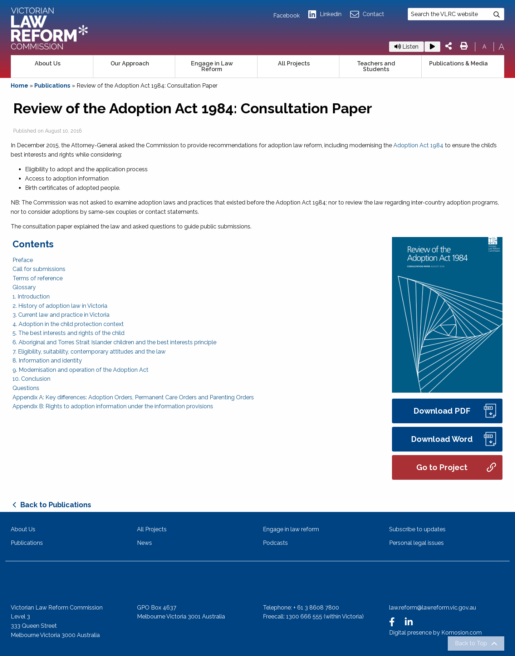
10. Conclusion (31, 378)
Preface (23, 260)
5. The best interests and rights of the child (68, 333)
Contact (367, 14)
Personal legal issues (416, 542)
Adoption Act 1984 (418, 145)
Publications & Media (458, 63)
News (144, 542)
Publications (52, 85)
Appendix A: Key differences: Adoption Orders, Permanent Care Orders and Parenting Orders (133, 397)
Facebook (286, 16)
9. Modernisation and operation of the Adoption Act (80, 369)
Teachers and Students (376, 66)
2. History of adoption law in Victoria (60, 305)
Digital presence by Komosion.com (435, 632)
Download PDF (454, 411)
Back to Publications (55, 504)
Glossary (24, 287)
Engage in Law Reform (212, 66)
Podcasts (275, 542)
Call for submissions (39, 269)
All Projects (294, 63)
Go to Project (456, 467)
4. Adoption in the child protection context (68, 324)
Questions (26, 388)
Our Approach (130, 63)
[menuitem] (52, 66)
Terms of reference (38, 278)
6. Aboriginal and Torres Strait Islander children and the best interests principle (114, 342)
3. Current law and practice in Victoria (61, 314)
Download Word (453, 439)
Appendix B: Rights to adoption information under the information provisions (113, 406)
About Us (47, 63)
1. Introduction (31, 296)
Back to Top (471, 643)
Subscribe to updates (417, 529)
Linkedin (325, 14)
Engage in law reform (291, 529)
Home (19, 85)
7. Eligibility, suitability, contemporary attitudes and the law (89, 351)
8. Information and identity (47, 360)
